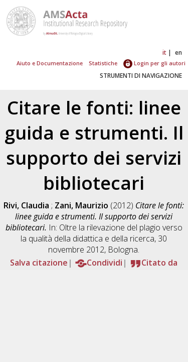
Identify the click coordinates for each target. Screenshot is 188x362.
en (178, 52)
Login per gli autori (154, 63)
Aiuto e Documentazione (50, 63)
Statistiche (103, 63)
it (164, 52)
